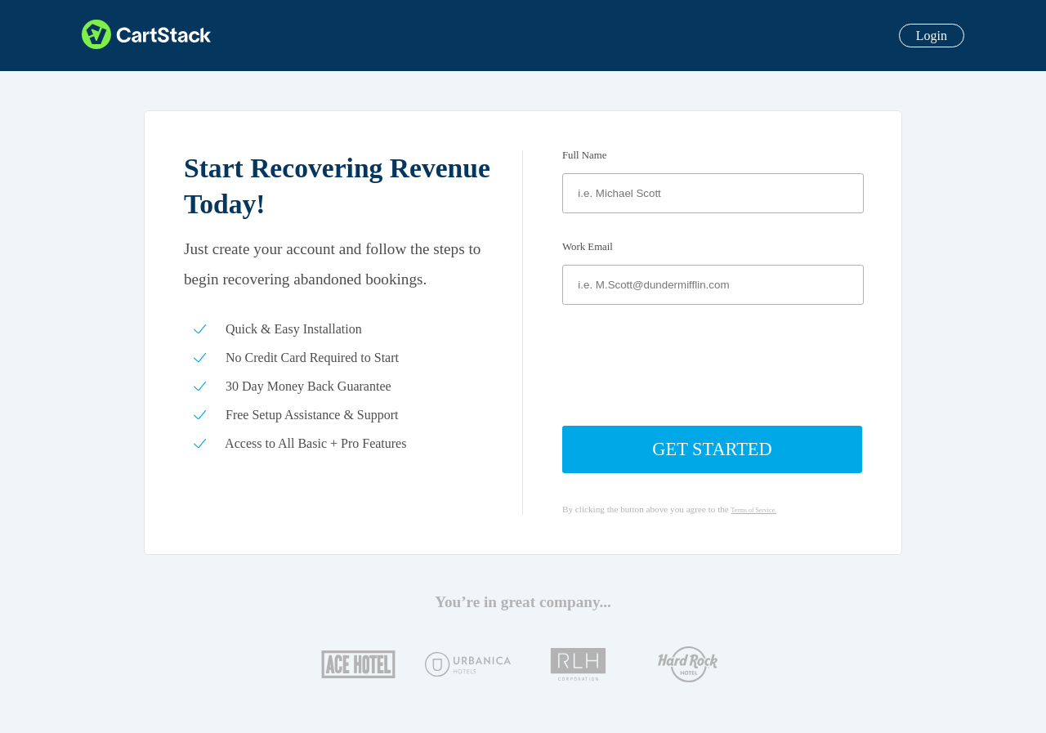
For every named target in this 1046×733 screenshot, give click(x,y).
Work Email (587, 247)
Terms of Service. (753, 510)
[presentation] (712, 365)
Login (931, 35)
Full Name (584, 155)
